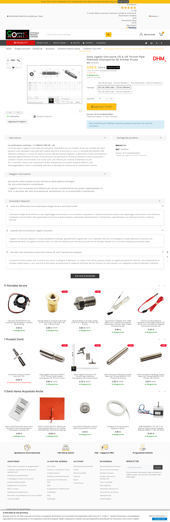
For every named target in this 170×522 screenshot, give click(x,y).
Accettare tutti (159, 519)
